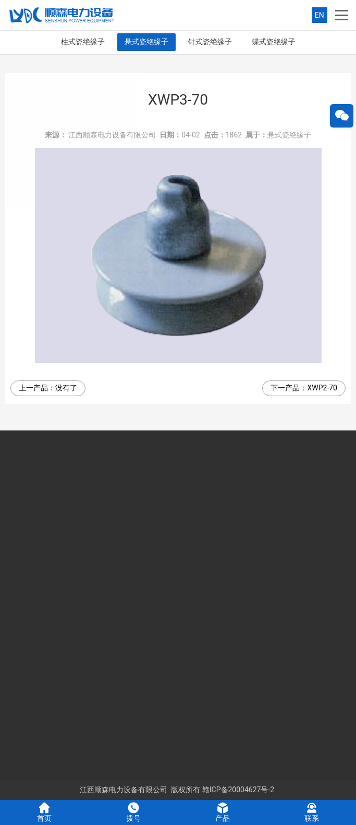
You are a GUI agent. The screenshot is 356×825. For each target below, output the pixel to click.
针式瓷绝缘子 (210, 41)
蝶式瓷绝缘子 (274, 41)
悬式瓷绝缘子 (146, 41)
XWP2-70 (322, 388)
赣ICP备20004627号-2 (238, 789)
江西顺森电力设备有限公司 (112, 135)
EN (319, 15)
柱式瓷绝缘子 (83, 41)
